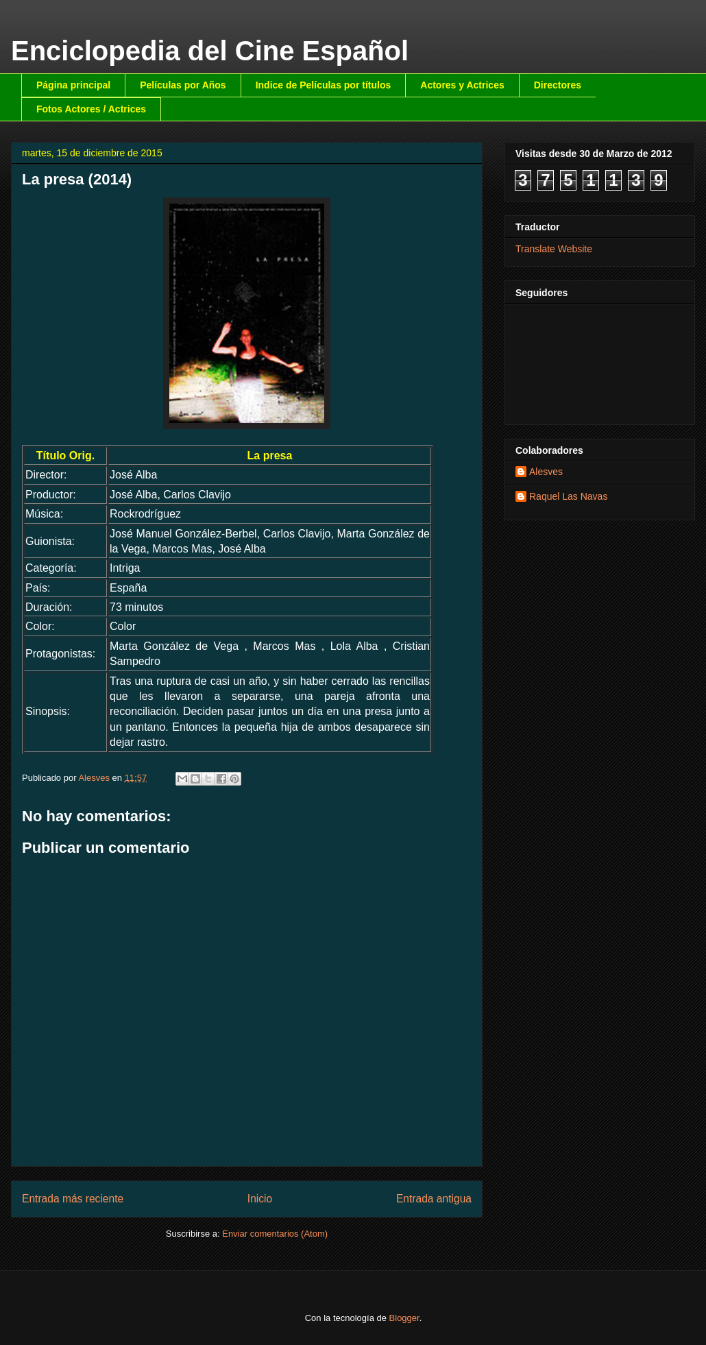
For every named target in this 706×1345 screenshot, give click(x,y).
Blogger (404, 1318)
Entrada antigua (434, 1198)
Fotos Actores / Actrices (91, 109)
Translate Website (553, 248)
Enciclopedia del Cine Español (210, 51)
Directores (557, 85)
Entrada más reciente (72, 1198)
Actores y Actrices (462, 85)
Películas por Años (183, 85)
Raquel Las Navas (568, 496)
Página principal (73, 85)
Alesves (546, 471)
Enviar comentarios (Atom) (275, 1233)
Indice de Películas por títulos (323, 85)
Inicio (259, 1198)
